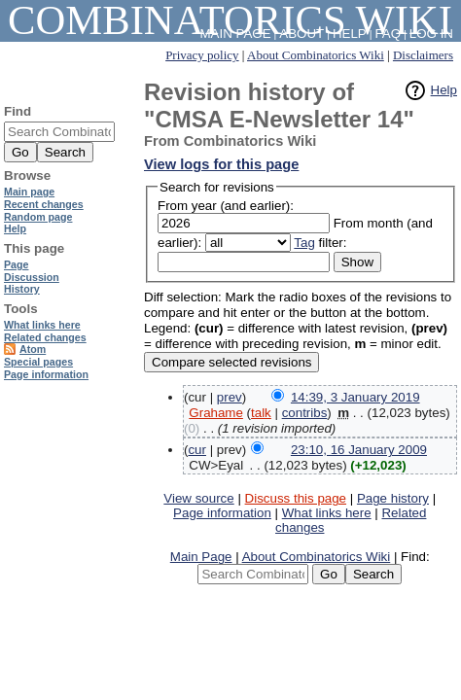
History (22, 289)
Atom (32, 349)
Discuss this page (295, 498)
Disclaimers (423, 55)
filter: (320, 242)
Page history (393, 498)
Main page (29, 191)
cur (197, 449)
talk (261, 412)
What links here (327, 513)
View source (198, 498)
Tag (304, 242)
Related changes (45, 337)
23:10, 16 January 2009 (359, 449)
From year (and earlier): (226, 205)
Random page (38, 217)
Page (16, 264)
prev (229, 397)
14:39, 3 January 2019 (355, 397)
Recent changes (44, 204)
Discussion (31, 277)
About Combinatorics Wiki (315, 55)
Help (444, 90)
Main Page (201, 556)
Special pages (38, 362)
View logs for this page (221, 164)
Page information (222, 513)
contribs (305, 412)
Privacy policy (201, 55)
